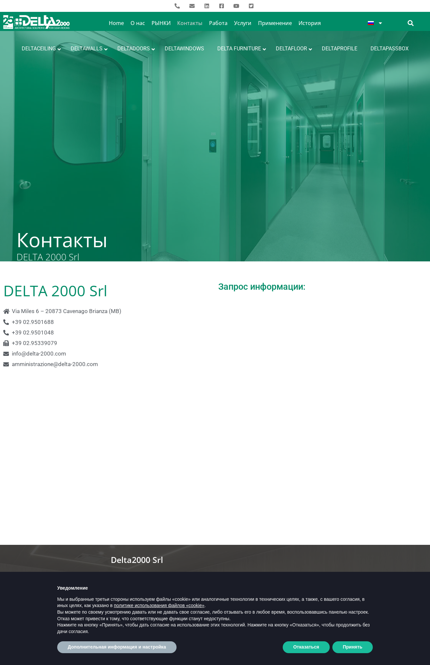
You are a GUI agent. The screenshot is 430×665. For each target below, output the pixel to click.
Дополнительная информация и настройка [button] (117, 650)
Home (116, 23)
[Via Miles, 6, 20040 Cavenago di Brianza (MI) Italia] (215, 467)
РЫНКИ (161, 23)
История (310, 23)
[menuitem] (375, 23)
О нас (138, 23)
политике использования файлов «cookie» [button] (159, 609)
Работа (218, 23)
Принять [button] (352, 650)
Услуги (242, 23)
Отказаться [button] (306, 650)
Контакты (190, 23)
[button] (410, 22)
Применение (275, 23)
